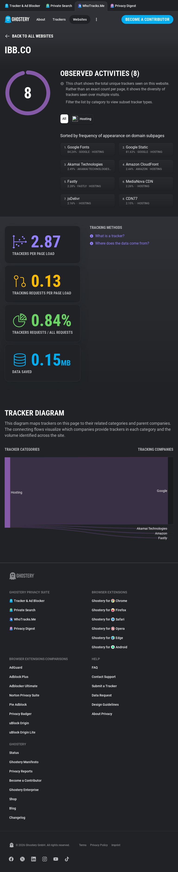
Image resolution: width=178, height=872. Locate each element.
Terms (82, 845)
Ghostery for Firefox (109, 610)
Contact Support (104, 677)
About (40, 19)
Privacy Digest (123, 6)
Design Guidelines (105, 704)
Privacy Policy (99, 845)
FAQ (95, 667)
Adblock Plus (18, 677)
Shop (13, 799)
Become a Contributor (147, 19)
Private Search (59, 6)
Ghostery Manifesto (23, 762)
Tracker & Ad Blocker (22, 6)
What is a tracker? (107, 236)
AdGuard (15, 667)
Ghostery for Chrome (109, 601)
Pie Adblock (18, 704)
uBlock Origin (19, 723)
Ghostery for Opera (108, 628)
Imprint (115, 845)
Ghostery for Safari (108, 619)
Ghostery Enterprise (24, 790)
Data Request (102, 695)
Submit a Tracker (104, 686)
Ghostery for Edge (107, 638)
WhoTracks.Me (91, 6)
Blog (12, 808)
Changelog (17, 817)
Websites (80, 19)
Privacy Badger (20, 714)
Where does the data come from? (119, 243)
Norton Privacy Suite (24, 695)
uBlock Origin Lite (22, 732)
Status (14, 753)
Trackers (59, 19)
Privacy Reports (20, 771)
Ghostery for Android (109, 647)
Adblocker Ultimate (23, 686)
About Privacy (102, 714)
